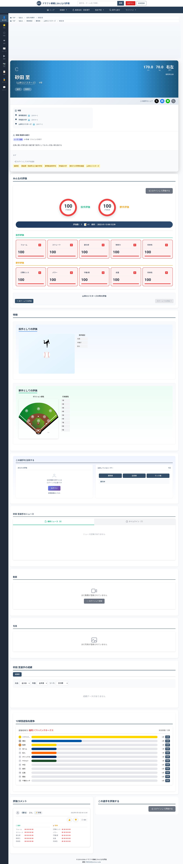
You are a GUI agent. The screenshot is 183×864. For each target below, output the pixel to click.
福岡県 (19, 166)
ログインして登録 (96, 602)
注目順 (134, 476)
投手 (30, 18)
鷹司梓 (104, 482)
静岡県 (41, 21)
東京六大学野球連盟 (79, 166)
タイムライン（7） (135, 522)
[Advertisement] (96, 39)
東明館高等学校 (53, 166)
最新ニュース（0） (55, 522)
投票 (167, 737)
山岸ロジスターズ (53, 21)
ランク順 (158, 476)
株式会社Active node (93, 863)
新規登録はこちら (56, 493)
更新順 (111, 476)
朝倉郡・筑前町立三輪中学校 (34, 166)
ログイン (130, 3)
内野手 (35, 18)
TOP (15, 18)
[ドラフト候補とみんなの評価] (56, 3)
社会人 (24, 18)
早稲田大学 (25, 120)
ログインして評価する (159, 191)
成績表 (20, 675)
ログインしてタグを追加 (27, 161)
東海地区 (32, 21)
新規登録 (141, 3)
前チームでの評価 (27, 301)
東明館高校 (25, 115)
